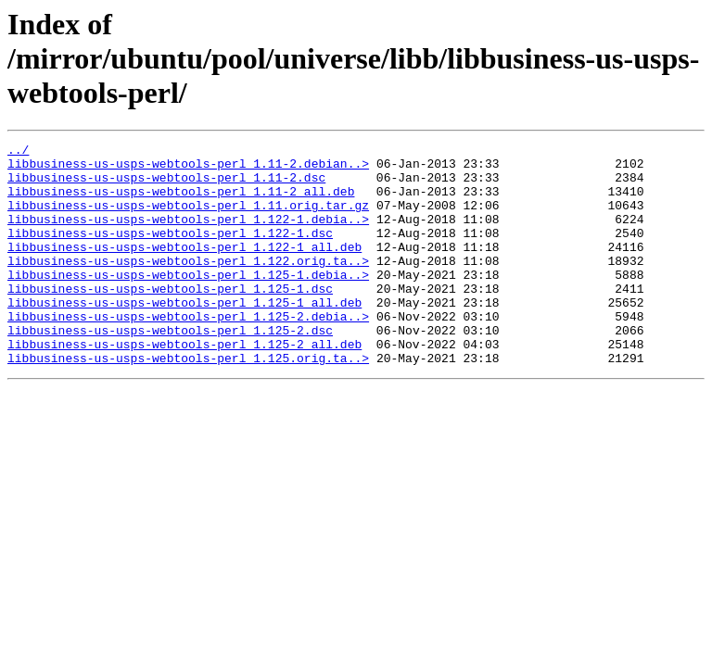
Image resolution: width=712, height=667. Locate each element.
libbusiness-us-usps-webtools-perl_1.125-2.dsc (170, 368)
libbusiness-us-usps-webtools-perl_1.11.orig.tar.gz (188, 218)
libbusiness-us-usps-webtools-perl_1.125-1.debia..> (188, 302)
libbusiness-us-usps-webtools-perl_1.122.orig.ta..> (188, 285)
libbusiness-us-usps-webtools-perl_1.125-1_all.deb (184, 335)
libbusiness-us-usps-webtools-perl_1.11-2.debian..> (188, 168)
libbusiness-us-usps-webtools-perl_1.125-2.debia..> (188, 352)
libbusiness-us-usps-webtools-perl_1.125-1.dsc (170, 318)
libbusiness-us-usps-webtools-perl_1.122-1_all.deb (184, 268)
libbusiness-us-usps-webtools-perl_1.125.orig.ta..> (188, 402)
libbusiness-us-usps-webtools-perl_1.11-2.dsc (166, 185)
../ (18, 152)
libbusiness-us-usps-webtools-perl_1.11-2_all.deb (180, 202)
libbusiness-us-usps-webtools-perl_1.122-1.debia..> (188, 235)
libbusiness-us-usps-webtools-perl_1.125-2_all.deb (184, 385)
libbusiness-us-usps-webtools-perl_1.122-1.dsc (170, 252)
